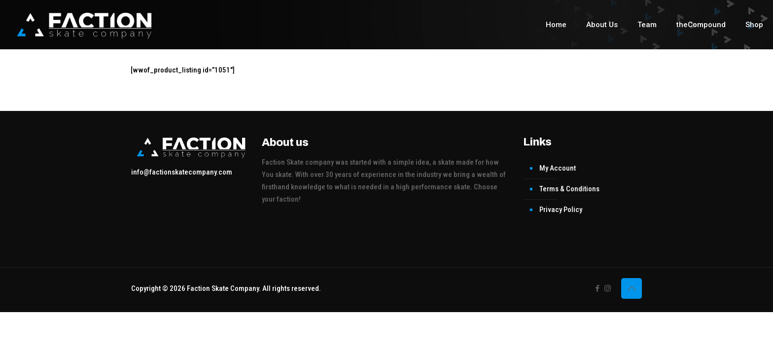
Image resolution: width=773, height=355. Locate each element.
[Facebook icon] (597, 288)
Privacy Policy (560, 209)
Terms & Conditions (569, 188)
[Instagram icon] (607, 288)
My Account (557, 168)
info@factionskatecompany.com (181, 172)
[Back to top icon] (631, 288)
